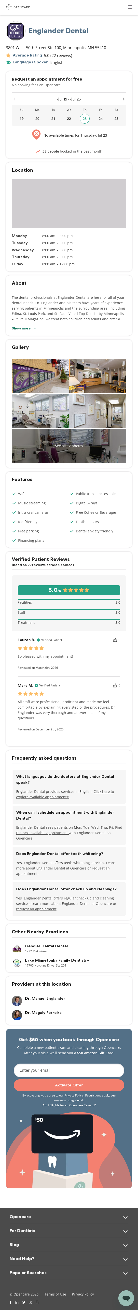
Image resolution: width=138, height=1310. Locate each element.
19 (22, 118)
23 (85, 118)
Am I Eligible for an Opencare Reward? (69, 1105)
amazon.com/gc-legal (69, 1100)
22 (69, 118)
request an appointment (36, 909)
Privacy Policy (74, 1095)
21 (53, 118)
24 (101, 118)
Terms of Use (55, 1294)
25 (116, 118)
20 (37, 118)
